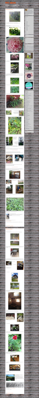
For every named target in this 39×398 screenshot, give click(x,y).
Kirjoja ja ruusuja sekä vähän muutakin (28, 98)
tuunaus (12, 393)
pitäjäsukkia (32, 48)
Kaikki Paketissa (27, 105)
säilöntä (30, 49)
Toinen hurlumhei (27, 92)
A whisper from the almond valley (28, 126)
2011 (26, 33)
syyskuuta (27, 23)
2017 (26, 19)
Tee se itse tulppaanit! (27, 101)
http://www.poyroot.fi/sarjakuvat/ (12, 388)
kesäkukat (8, 393)
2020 (26, 17)
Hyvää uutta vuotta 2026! (27, 104)
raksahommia (10, 393)
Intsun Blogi (27, 112)
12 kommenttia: (12, 225)
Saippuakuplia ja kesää (9, 9)
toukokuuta (27, 27)
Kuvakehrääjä (27, 122)
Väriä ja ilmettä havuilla (27, 115)
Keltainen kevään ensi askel (28, 118)
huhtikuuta (27, 28)
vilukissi (26, 99)
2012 (26, 32)
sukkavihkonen (28, 49)
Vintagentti (26, 116)
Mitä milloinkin (10, 2)
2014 (26, 31)
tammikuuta (27, 30)
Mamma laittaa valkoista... (28, 119)
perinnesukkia (29, 48)
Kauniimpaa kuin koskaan (28, 102)
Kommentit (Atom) (15, 396)
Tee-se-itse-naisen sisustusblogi (28, 108)
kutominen (30, 47)
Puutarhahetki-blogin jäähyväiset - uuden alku (29, 111)
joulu (32, 46)
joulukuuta (27, 21)
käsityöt (32, 47)
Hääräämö (26, 93)
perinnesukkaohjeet (26, 48)
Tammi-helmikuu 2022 (27, 121)
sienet (26, 49)
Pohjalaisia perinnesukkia (27, 45)
